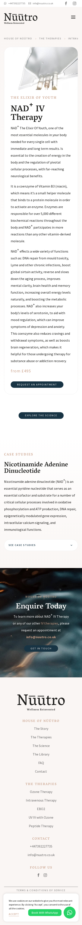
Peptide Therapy (41, 826)
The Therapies (50, 38)
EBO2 (41, 809)
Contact (41, 771)
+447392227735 (41, 846)
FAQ (41, 763)
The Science (41, 746)
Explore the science (41, 415)
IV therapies (49, 623)
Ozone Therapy (41, 792)
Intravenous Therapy (41, 800)
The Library (41, 754)
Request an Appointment (37, 384)
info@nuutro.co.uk (41, 637)
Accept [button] (14, 914)
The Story (41, 728)
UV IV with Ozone (41, 817)
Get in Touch (41, 648)
